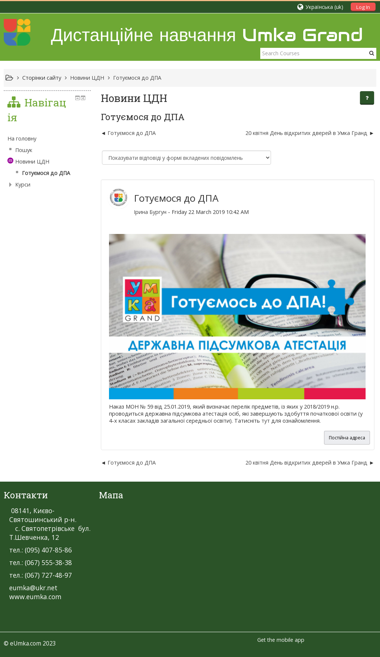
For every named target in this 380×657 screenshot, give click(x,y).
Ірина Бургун (150, 211)
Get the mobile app (280, 639)
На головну (21, 138)
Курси (22, 184)
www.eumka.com (35, 596)
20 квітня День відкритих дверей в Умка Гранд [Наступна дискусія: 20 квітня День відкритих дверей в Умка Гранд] (307, 132)
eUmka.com (25, 643)
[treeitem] (47, 138)
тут (265, 420)
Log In (363, 7)
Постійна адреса (347, 438)
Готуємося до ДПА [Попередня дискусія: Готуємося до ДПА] (132, 132)
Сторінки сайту (41, 77)
